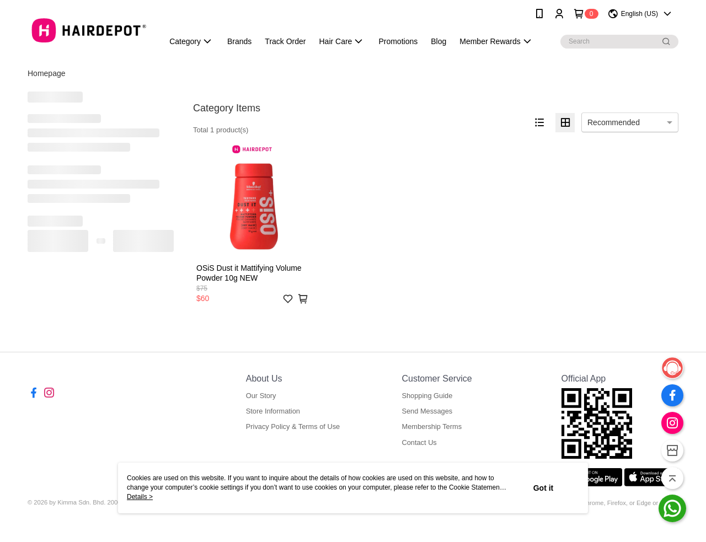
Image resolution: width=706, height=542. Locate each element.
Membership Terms (432, 426)
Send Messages (427, 411)
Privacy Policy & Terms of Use (293, 426)
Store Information (273, 411)
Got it (543, 488)
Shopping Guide (427, 395)
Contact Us (419, 442)
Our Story (261, 395)
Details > (140, 497)
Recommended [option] (613, 122)
